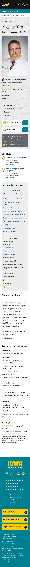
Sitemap (4, 553)
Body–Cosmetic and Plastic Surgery (14, 199)
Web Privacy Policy (7, 538)
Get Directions (10, 164)
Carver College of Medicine (14, 553)
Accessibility (16, 538)
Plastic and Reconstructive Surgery (14, 218)
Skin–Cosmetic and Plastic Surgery (14, 221)
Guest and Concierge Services (10, 546)
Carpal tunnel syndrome (10, 208)
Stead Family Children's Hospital (15, 169)
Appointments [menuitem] (6, 11)
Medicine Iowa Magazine (9, 557)
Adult (16, 193)
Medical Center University (16, 157)
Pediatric (15, 190)
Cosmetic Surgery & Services (12, 211)
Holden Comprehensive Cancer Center (12, 555)
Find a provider (13, 486)
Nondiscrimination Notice (9, 534)
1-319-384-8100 (9, 141)
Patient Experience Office (9, 544)
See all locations (13, 483)
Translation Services (7, 541)
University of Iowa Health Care (10, 560)
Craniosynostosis (8, 247)
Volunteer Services (17, 548)
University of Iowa (7, 562)
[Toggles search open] (24, 4)
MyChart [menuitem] (15, 11)
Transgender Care (9, 228)
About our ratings (11, 442)
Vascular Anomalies (9, 231)
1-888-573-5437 (15, 502)
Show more (9, 242)
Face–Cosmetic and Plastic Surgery (14, 214)
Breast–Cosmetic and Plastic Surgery (12, 203)
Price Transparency (7, 550)
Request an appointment (16, 480)
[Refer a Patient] (15, 129)
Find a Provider (8, 21)
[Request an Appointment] (15, 122)
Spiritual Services (6, 548)
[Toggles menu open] (27, 4)
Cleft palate (7, 244)
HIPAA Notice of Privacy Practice (11, 536)
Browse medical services (16, 489)
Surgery (5, 225)
